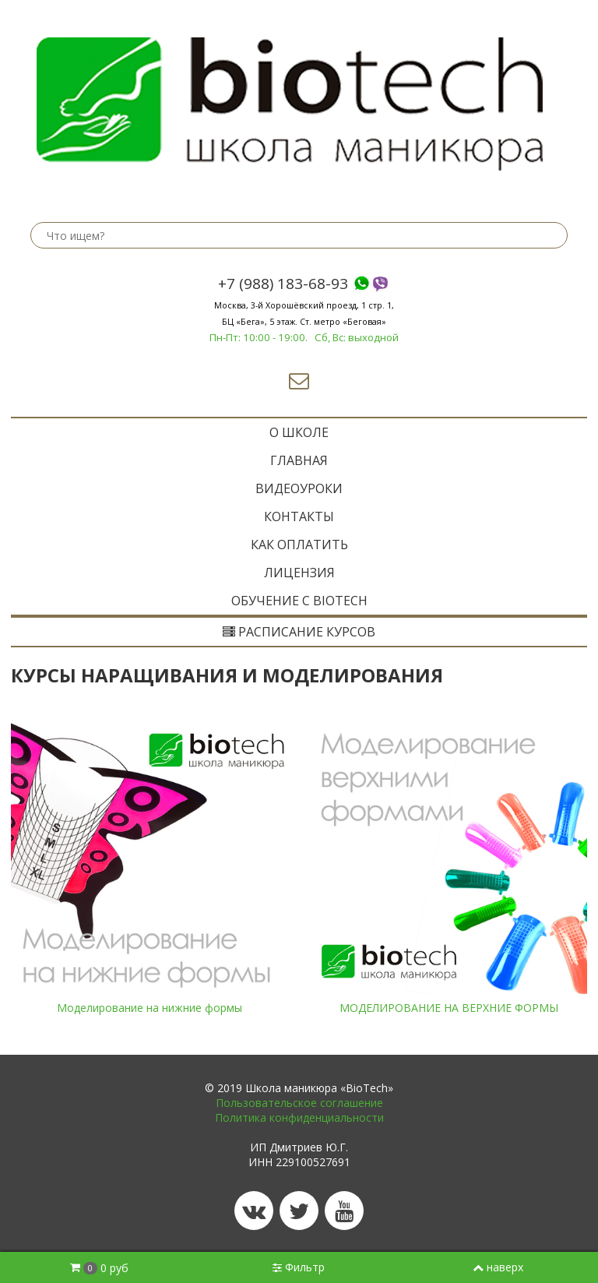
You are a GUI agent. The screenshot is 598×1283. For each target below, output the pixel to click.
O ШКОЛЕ (299, 432)
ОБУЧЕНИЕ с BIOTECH (299, 600)
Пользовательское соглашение (299, 1102)
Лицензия (299, 572)
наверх (498, 1267)
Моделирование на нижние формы (149, 1007)
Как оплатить (299, 544)
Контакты (299, 516)
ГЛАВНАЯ (299, 460)
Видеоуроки (299, 488)
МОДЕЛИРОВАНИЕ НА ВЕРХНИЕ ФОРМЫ (448, 1007)
